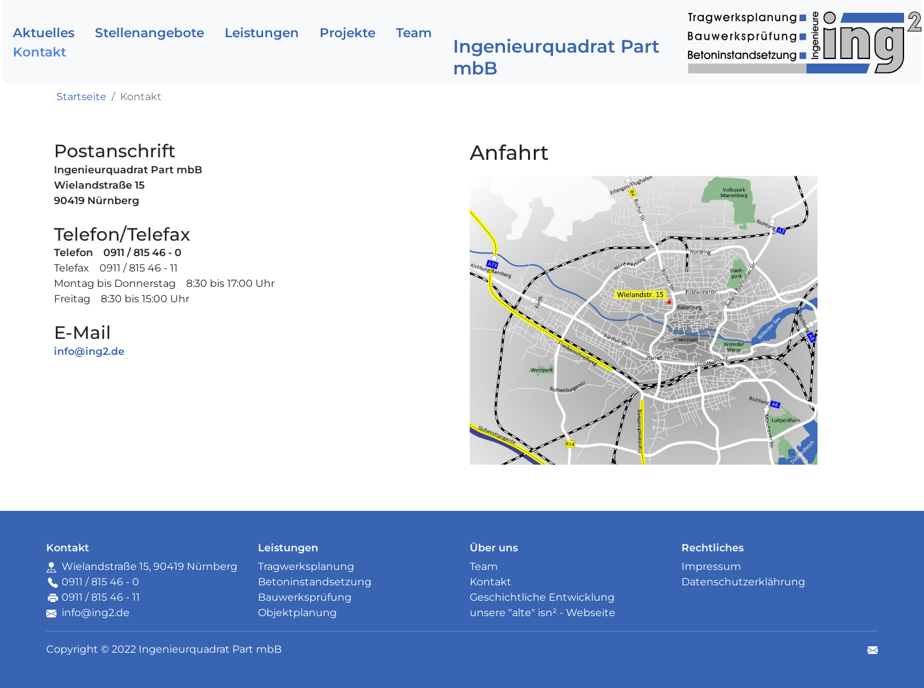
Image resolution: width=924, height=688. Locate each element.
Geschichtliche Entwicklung (542, 597)
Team (414, 32)
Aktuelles (43, 32)
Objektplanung (297, 612)
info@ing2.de (96, 612)
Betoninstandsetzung (315, 582)
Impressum (711, 566)
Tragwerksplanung (306, 566)
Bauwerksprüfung (305, 597)
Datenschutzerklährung (743, 582)
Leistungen (262, 32)
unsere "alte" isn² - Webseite (542, 612)
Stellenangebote (149, 32)
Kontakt (39, 52)
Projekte (347, 32)
